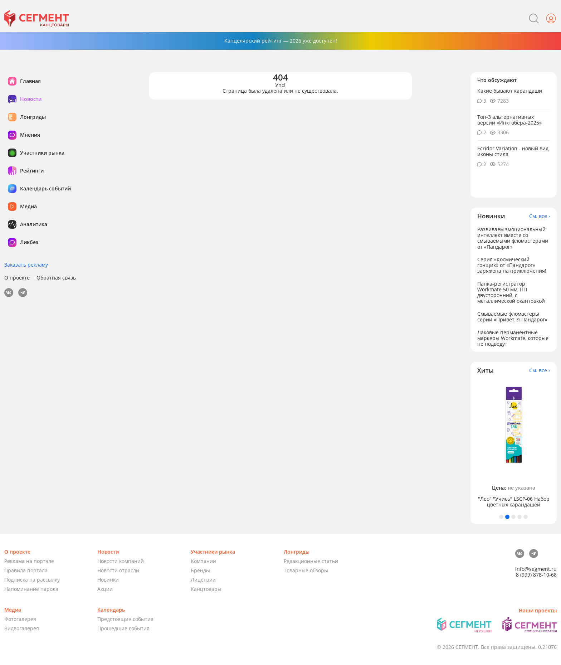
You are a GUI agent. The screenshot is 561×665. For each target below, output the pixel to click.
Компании (203, 561)
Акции (105, 589)
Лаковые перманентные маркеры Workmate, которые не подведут (512, 338)
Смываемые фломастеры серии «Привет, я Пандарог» (512, 316)
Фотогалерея (20, 619)
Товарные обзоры (306, 570)
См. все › (539, 216)
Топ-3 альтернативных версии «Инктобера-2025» (509, 119)
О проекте (17, 278)
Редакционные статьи (311, 561)
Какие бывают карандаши (509, 90)
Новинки (108, 579)
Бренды (200, 570)
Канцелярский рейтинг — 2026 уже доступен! (280, 40)
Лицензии (203, 579)
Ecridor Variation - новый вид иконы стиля (512, 151)
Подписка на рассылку (32, 579)
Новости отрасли (118, 570)
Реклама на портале (29, 561)
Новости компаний (120, 561)
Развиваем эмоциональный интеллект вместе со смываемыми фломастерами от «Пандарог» (512, 238)
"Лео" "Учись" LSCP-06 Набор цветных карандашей (514, 502)
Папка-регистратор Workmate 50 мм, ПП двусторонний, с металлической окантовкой (511, 292)
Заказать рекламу (26, 264)
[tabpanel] (513, 444)
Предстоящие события (125, 619)
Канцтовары (206, 589)
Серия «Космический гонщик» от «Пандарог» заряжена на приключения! (511, 265)
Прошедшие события (123, 628)
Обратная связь (56, 278)
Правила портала (26, 570)
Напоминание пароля (31, 589)
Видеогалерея (21, 628)
